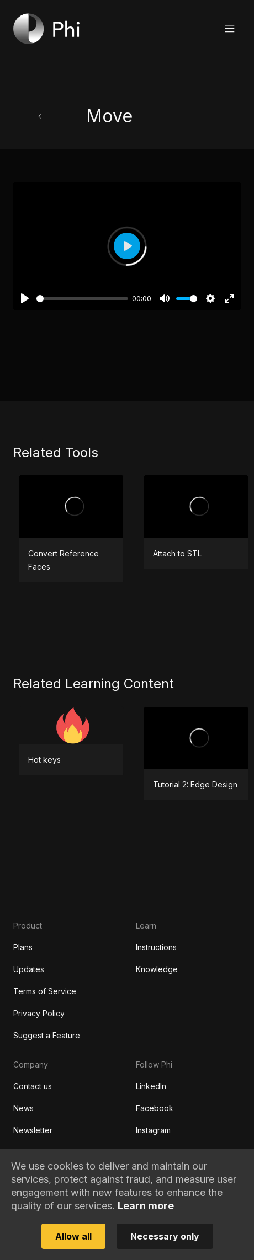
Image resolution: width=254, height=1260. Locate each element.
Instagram (153, 1130)
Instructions (156, 947)
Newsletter (32, 1130)
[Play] (25, 298)
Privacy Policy (39, 1013)
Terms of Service (44, 991)
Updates (28, 969)
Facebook (154, 1108)
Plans (23, 947)
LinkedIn (151, 1086)
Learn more (146, 1205)
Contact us (32, 1086)
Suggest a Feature (46, 1035)
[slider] (82, 298)
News (23, 1108)
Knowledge (157, 969)
